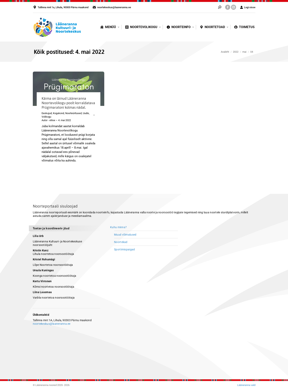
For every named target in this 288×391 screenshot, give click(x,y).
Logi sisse (247, 7)
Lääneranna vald (246, 385)
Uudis (86, 113)
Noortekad (121, 242)
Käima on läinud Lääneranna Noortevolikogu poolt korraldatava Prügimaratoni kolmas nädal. (68, 102)
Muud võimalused (125, 234)
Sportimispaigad (124, 249)
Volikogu (46, 116)
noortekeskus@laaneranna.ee (51, 323)
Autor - (48, 120)
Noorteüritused (73, 113)
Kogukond (58, 113)
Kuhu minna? (118, 227)
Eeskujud (47, 113)
